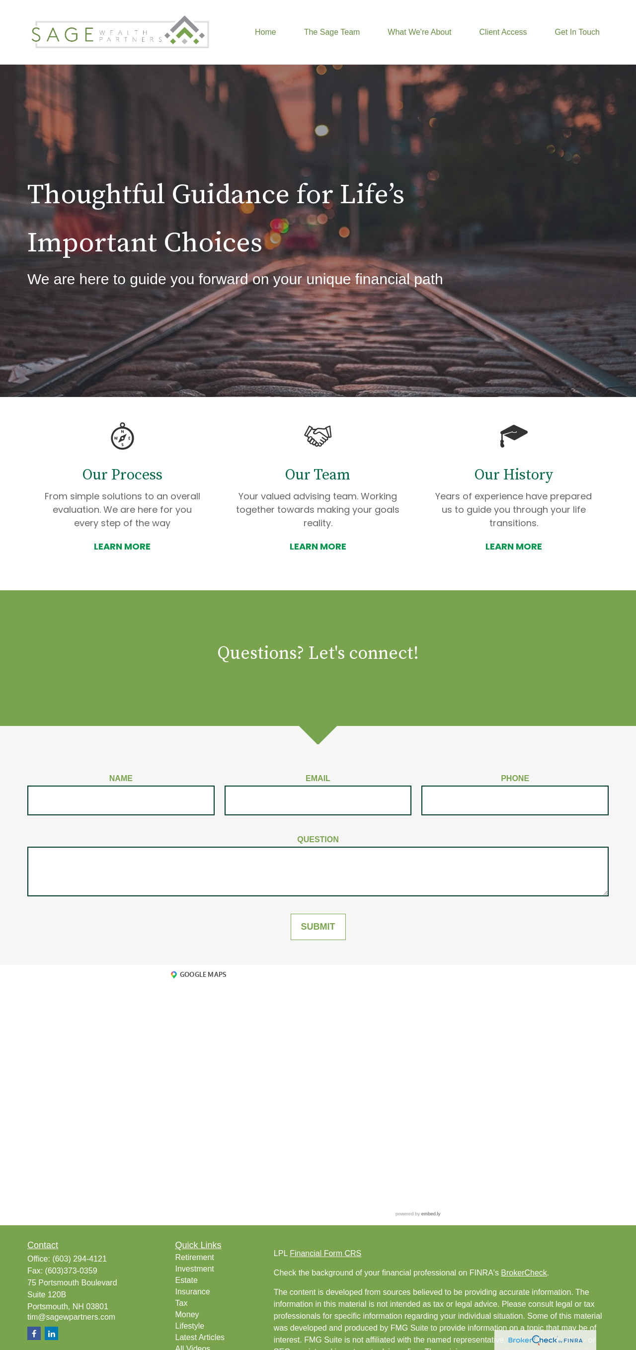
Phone (515, 778)
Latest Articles (200, 1337)
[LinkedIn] (51, 1333)
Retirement (194, 1257)
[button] (265, 32)
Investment (194, 1269)
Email (318, 778)
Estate (186, 1280)
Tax (181, 1303)
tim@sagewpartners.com (71, 1317)
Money (187, 1314)
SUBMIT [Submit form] (318, 927)
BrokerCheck (524, 1273)
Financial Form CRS (325, 1253)
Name (121, 778)
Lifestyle (190, 1326)
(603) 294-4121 (79, 1259)
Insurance (192, 1291)
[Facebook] (34, 1333)
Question (318, 839)
